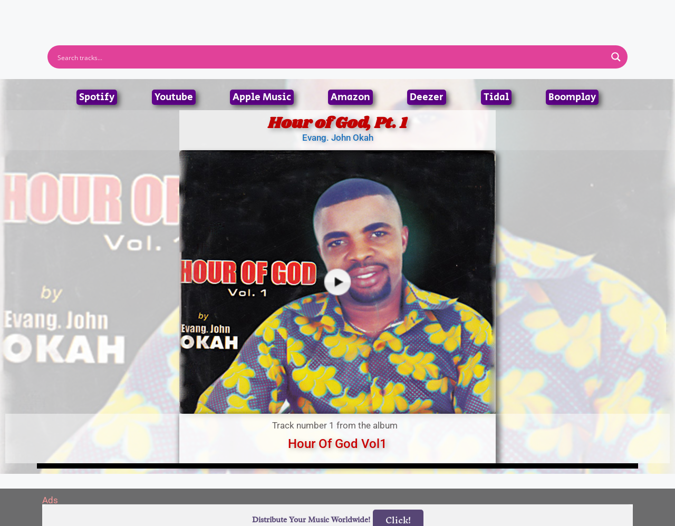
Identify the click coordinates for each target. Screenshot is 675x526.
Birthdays (466, 12)
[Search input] (330, 57)
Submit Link (398, 12)
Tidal (496, 97)
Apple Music (262, 97)
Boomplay (572, 97)
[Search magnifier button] (616, 57)
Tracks (340, 12)
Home (196, 12)
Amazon (350, 97)
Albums (291, 12)
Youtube (174, 97)
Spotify (96, 97)
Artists (242, 12)
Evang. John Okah (337, 137)
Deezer (426, 97)
